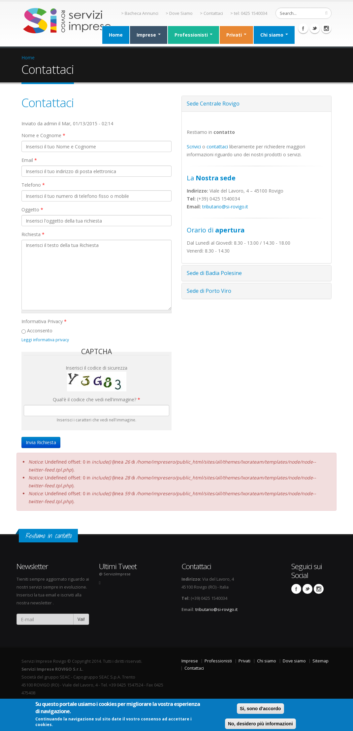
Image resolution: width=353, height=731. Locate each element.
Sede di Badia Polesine (214, 273)
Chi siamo (274, 35)
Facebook (303, 28)
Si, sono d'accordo (260, 708)
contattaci (217, 146)
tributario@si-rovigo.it (225, 206)
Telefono (33, 185)
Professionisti (193, 35)
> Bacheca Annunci (139, 13)
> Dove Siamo (179, 13)
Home (116, 35)
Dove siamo (294, 661)
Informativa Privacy (44, 321)
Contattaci (47, 102)
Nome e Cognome (43, 135)
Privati (236, 35)
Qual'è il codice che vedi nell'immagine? (96, 399)
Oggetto (32, 209)
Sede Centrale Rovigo (213, 103)
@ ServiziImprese (115, 573)
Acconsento (39, 330)
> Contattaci (211, 13)
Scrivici (194, 146)
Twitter (315, 28)
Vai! (81, 619)
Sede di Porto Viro (209, 290)
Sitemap (320, 661)
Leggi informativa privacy (45, 339)
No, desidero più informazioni (260, 723)
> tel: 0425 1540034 (248, 13)
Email (29, 160)
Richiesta (33, 234)
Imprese (149, 35)
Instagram (326, 28)
